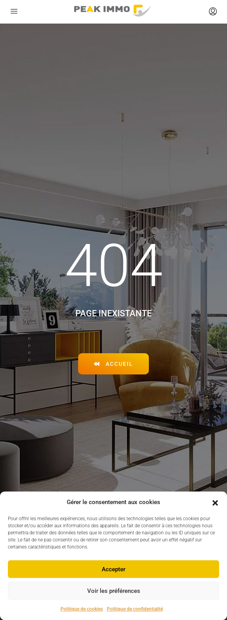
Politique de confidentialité (135, 609)
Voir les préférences (113, 590)
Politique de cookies (81, 609)
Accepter (113, 569)
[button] (215, 502)
